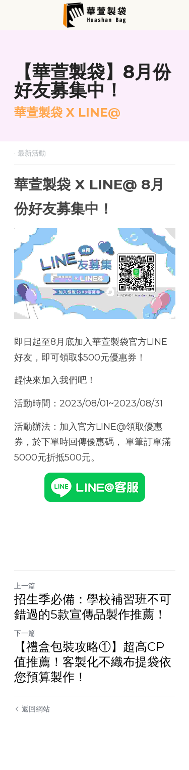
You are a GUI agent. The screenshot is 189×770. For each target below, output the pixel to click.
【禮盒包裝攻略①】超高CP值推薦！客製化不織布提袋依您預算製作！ (92, 661)
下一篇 (24, 633)
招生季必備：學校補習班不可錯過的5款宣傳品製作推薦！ (92, 607)
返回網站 (32, 708)
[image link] (94, 14)
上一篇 (24, 585)
